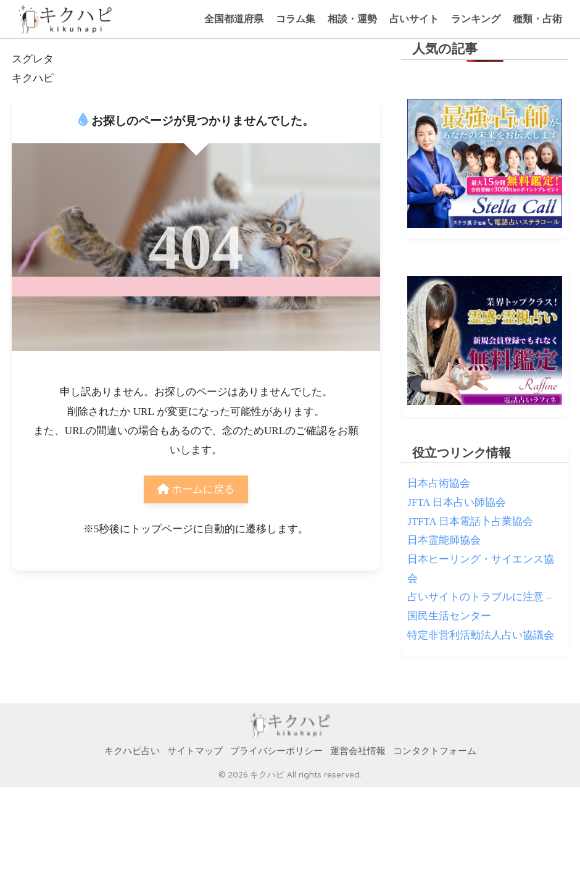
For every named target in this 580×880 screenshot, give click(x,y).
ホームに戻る (195, 489)
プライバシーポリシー (276, 751)
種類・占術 (537, 19)
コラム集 (295, 19)
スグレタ (33, 59)
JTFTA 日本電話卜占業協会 (469, 521)
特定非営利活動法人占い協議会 (480, 635)
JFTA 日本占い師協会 (456, 502)
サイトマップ (195, 751)
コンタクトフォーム (434, 751)
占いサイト (414, 19)
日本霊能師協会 (444, 540)
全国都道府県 (233, 19)
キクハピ (33, 78)
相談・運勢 (352, 19)
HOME (290, 725)
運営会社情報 (358, 751)
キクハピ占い (132, 751)
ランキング (475, 19)
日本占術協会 (438, 483)
